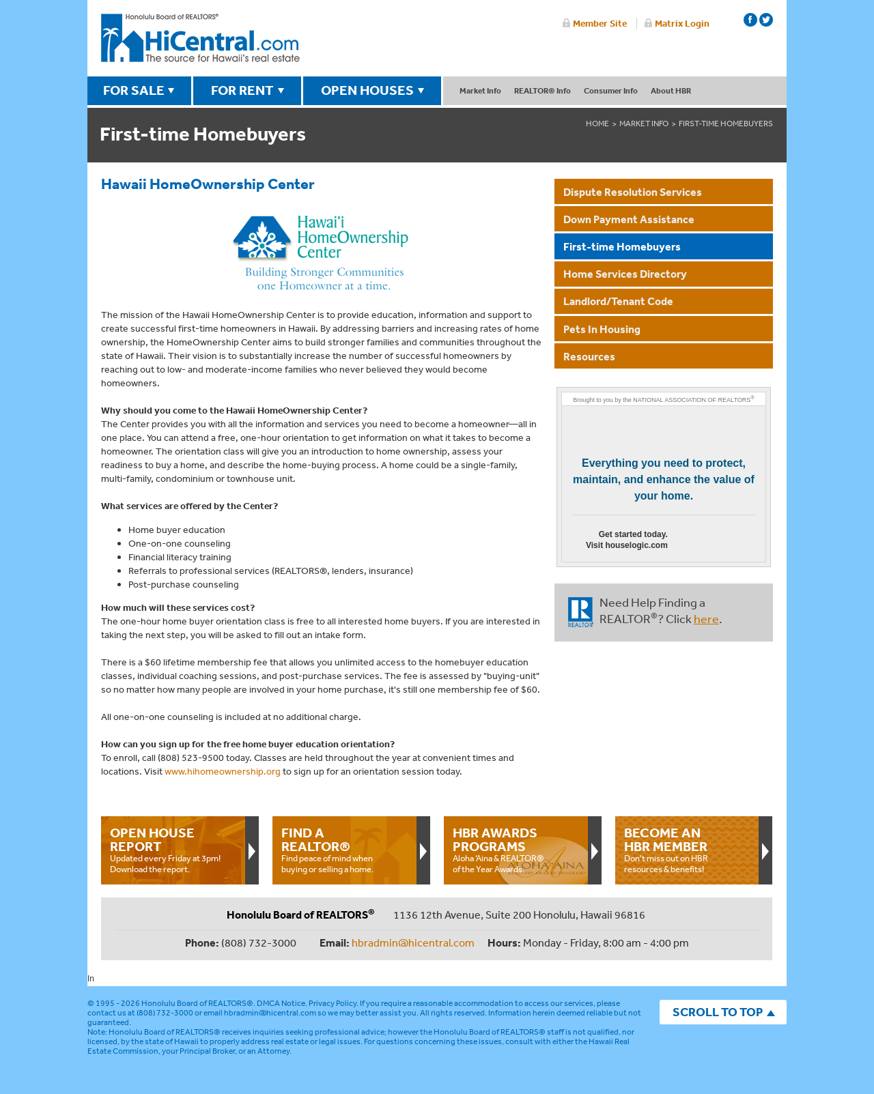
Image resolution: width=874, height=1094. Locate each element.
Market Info (480, 90)
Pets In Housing (601, 329)
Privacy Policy (332, 1003)
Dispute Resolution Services (632, 192)
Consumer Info (611, 90)
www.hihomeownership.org (223, 771)
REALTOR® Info (542, 90)
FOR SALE (134, 90)
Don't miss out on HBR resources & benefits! (687, 849)
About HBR (671, 90)
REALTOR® (580, 612)
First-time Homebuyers (622, 246)
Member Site (600, 23)
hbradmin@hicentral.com (413, 942)
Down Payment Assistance (628, 219)
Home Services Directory (625, 273)
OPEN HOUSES (367, 90)
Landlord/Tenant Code (618, 301)
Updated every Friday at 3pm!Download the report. (173, 849)
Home (597, 123)
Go (702, 542)
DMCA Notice (281, 1003)
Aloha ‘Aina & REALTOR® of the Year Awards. (515, 849)
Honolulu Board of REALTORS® (197, 1003)
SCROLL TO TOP (718, 1012)
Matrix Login (682, 23)
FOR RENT (242, 90)
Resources (589, 356)
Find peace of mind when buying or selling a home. (344, 849)
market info (643, 123)
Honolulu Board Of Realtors (200, 38)
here (706, 618)
